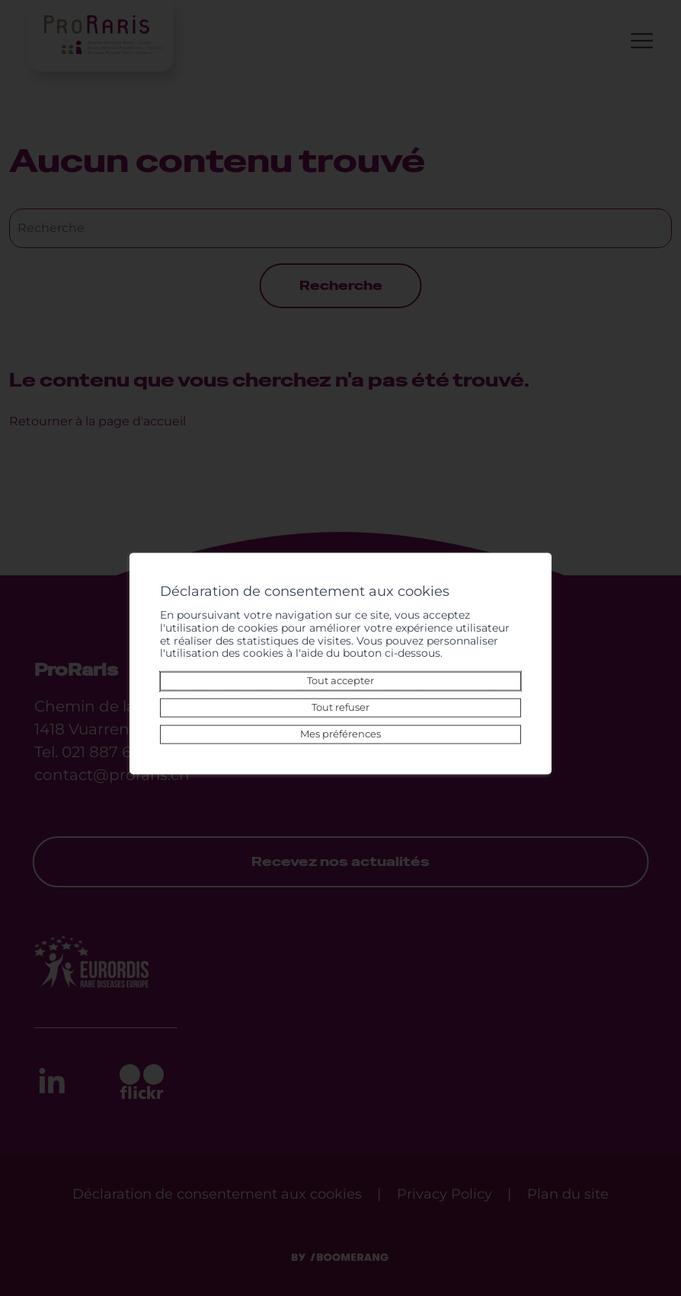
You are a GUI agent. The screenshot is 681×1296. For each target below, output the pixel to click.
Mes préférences (340, 728)
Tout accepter (340, 674)
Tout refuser (340, 701)
